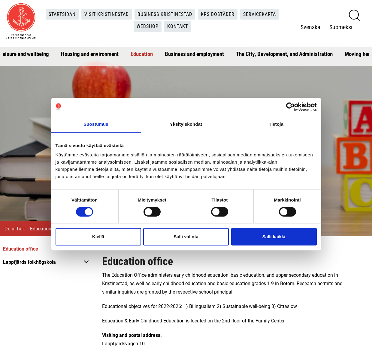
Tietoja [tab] (276, 124)
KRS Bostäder (217, 14)
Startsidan (62, 14)
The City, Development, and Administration (284, 53)
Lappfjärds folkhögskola (29, 262)
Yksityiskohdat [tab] (186, 124)
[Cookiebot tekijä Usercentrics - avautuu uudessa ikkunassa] (290, 106)
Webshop (148, 26)
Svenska (310, 27)
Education (142, 53)
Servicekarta (259, 14)
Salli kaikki (274, 236)
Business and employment (194, 53)
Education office (20, 248)
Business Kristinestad (165, 14)
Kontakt (177, 26)
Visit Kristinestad (106, 14)
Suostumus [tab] (95, 124)
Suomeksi (340, 27)
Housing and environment (90, 53)
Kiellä (98, 236)
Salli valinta (186, 236)
